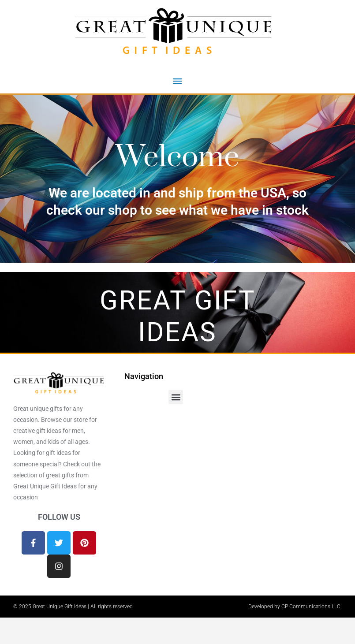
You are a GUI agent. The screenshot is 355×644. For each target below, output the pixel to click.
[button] (175, 397)
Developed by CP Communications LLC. (295, 606)
